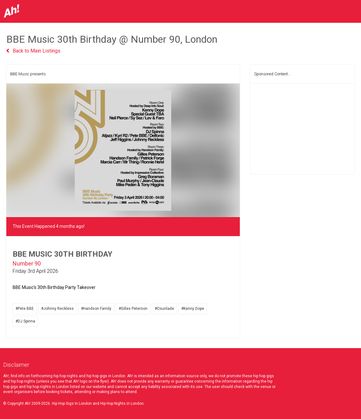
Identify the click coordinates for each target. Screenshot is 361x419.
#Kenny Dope (192, 308)
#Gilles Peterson (133, 308)
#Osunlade (164, 308)
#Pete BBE (25, 308)
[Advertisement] (302, 128)
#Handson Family (96, 308)
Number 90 (27, 263)
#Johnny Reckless (57, 308)
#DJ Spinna (25, 321)
